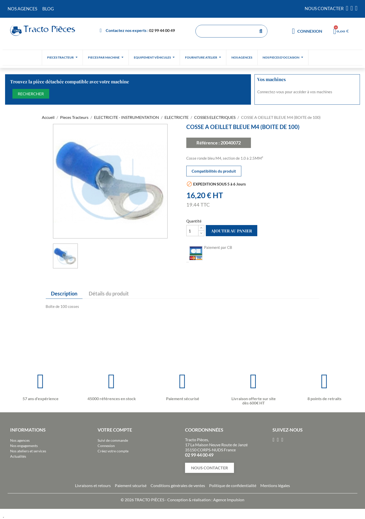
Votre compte (115, 430)
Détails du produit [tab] (109, 293)
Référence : (208, 142)
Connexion (106, 445)
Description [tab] (64, 293)
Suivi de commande (113, 440)
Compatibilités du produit (214, 171)
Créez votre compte (113, 451)
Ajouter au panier (231, 230)
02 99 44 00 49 (162, 30)
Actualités (18, 456)
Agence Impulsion (228, 499)
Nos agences (20, 440)
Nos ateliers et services (28, 451)
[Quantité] (192, 230)
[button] (209, 468)
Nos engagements (24, 445)
